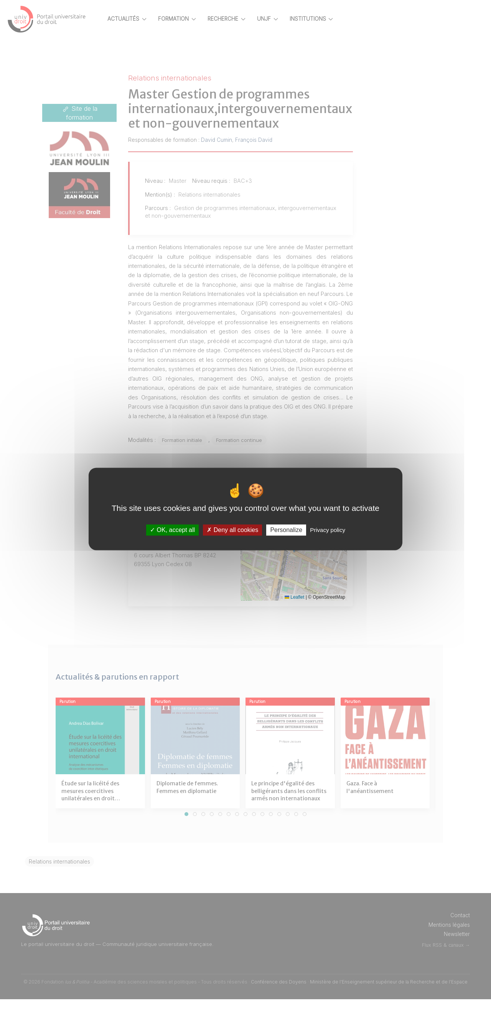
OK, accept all (172, 530)
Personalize (286, 530)
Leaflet (301, 616)
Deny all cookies (232, 530)
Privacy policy (327, 530)
